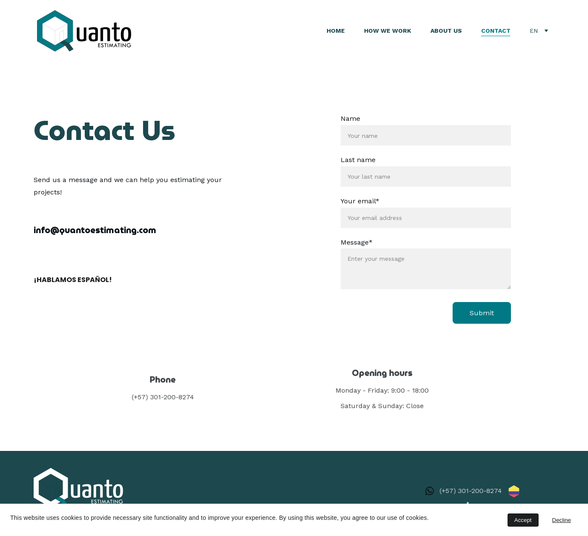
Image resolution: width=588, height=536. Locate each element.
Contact (496, 30)
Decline (561, 520)
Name (350, 119)
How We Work (387, 30)
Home (336, 30)
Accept (523, 520)
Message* (357, 242)
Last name (358, 160)
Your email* (360, 201)
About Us (446, 30)
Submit (481, 313)
